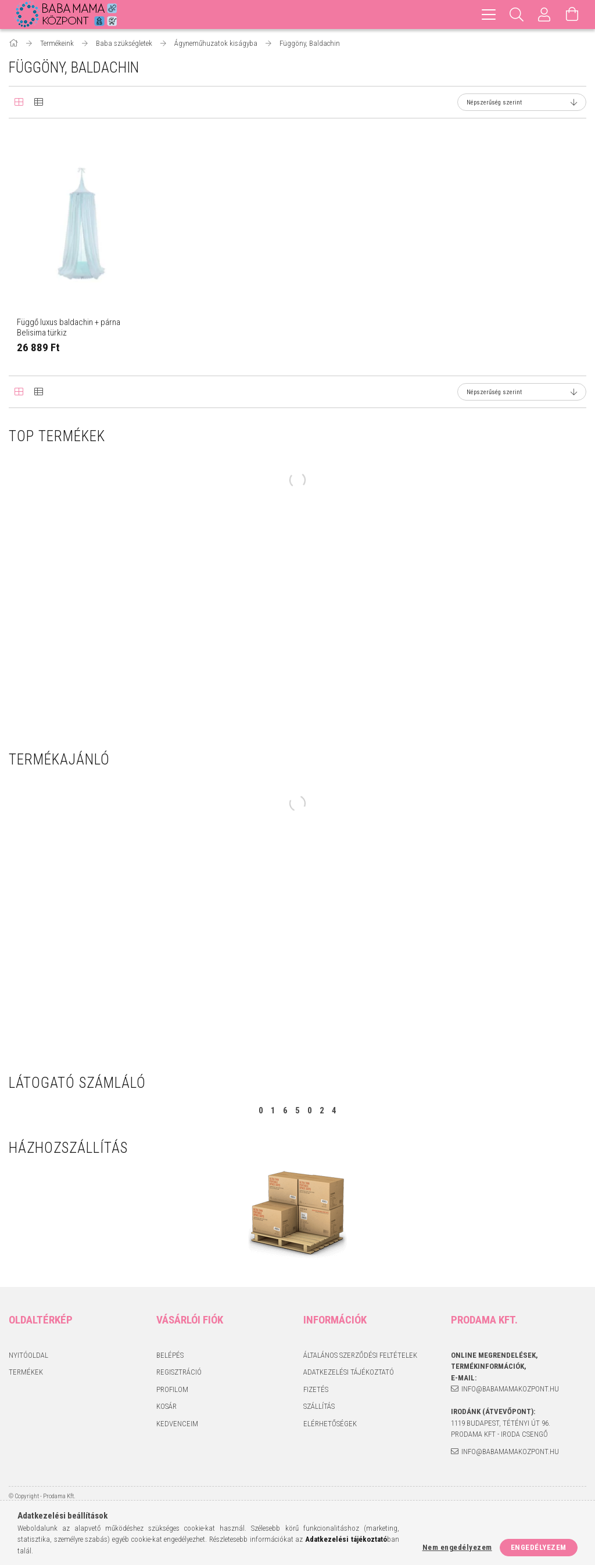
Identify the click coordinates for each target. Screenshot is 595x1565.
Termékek (26, 1372)
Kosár (166, 1406)
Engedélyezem (539, 1547)
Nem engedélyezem (457, 1547)
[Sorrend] (522, 102)
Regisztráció (179, 1372)
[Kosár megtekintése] (572, 14)
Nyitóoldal (28, 1355)
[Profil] (544, 14)
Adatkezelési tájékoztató (348, 1372)
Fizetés (315, 1389)
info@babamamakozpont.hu (510, 1388)
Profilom (172, 1389)
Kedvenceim (177, 1423)
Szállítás (319, 1406)
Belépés (170, 1355)
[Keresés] (517, 14)
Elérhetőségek (330, 1423)
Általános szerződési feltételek (360, 1355)
